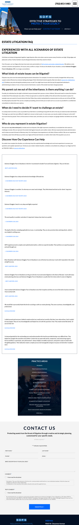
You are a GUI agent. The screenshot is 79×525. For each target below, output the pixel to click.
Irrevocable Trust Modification (39, 398)
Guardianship (39, 379)
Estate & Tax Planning (39, 372)
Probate (39, 365)
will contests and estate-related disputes (53, 64)
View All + (39, 413)
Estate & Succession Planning (39, 389)
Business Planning (39, 386)
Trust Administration (39, 369)
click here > (67, 29)
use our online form (19, 148)
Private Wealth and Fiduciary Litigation (39, 405)
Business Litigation (39, 382)
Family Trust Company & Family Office (39, 393)
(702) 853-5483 (62, 3)
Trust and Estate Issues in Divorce (39, 409)
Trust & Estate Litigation (39, 376)
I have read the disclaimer (14, 477)
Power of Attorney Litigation (39, 401)
